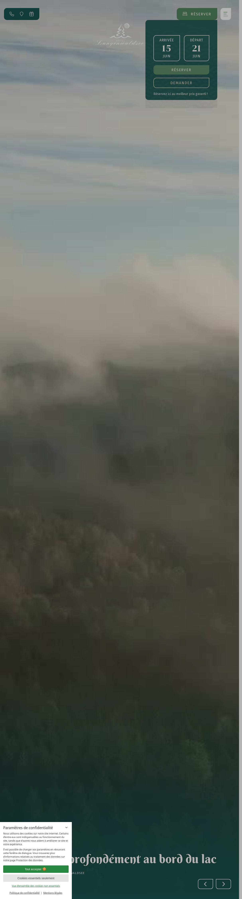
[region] (36, 847)
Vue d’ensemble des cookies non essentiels (36, 886)
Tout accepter (36, 869)
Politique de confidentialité (24, 893)
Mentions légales (52, 893)
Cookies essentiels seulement (35, 878)
